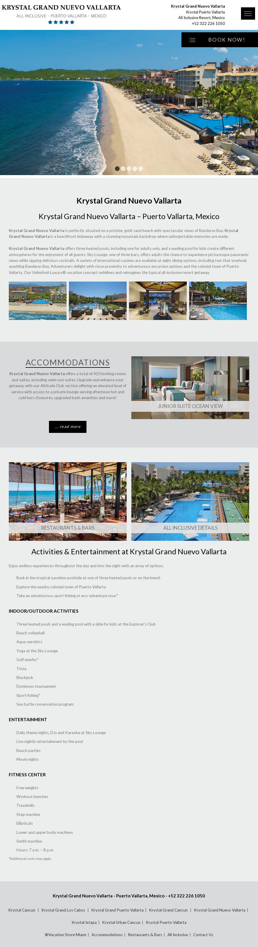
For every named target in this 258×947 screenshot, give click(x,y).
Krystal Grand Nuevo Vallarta (219, 910)
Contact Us (203, 934)
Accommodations (107, 934)
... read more (68, 426)
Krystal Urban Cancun (121, 922)
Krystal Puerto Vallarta (166, 922)
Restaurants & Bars (67, 528)
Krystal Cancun (22, 910)
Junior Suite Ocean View (190, 406)
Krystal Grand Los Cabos (63, 910)
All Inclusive (177, 934)
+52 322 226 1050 (208, 23)
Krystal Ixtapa (84, 922)
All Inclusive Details (190, 528)
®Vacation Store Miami (65, 934)
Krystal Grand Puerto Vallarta (117, 910)
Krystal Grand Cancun (169, 910)
